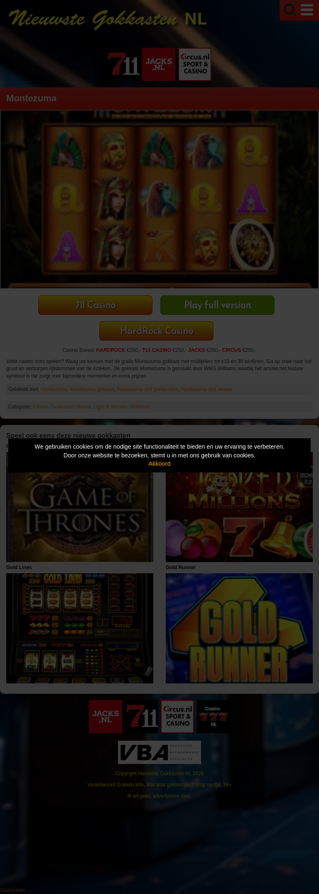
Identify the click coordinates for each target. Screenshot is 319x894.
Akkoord (160, 463)
